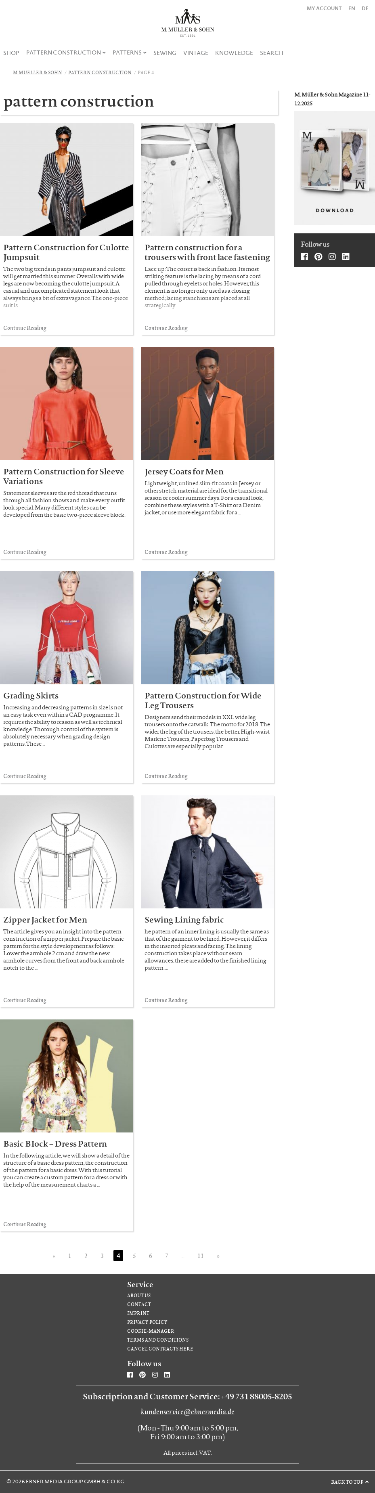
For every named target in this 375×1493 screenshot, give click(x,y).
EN (351, 8)
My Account (324, 8)
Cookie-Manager (150, 1330)
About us (139, 1295)
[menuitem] (11, 53)
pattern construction (100, 72)
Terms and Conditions (158, 1339)
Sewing (164, 53)
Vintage (195, 53)
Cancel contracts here (160, 1348)
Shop (11, 53)
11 (200, 1255)
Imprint (138, 1313)
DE (365, 8)
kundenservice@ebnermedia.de (188, 1411)
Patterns (127, 52)
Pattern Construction (63, 52)
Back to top (347, 1481)
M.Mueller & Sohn (37, 72)
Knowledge (234, 53)
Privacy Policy (147, 1322)
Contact (139, 1304)
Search (271, 53)
